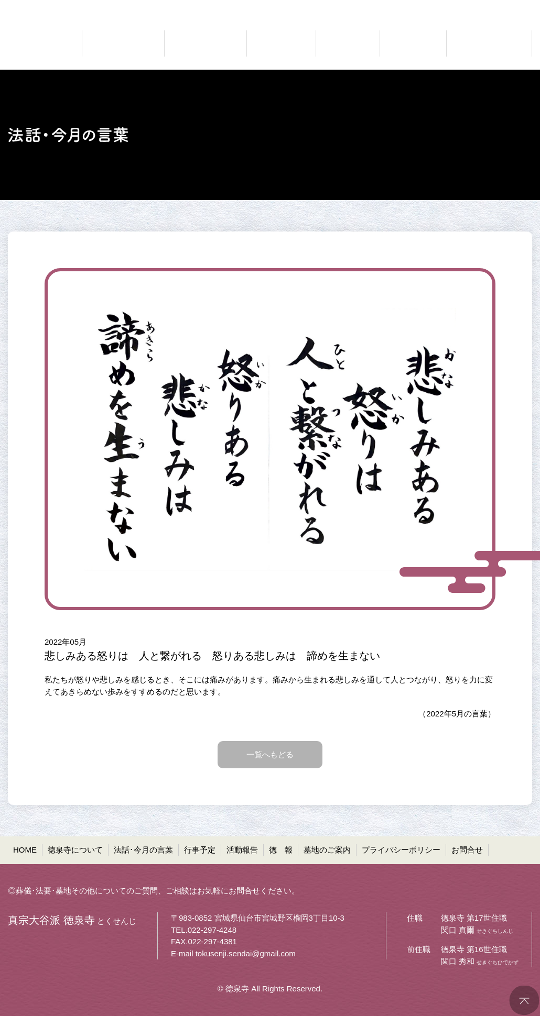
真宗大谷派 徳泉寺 (39, 43)
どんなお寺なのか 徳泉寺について (123, 43)
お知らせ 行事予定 (281, 43)
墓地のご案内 (327, 849)
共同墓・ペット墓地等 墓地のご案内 (487, 43)
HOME (25, 849)
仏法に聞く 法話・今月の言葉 (205, 43)
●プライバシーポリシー (443, 8)
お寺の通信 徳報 (413, 43)
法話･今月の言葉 (143, 849)
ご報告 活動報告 (348, 43)
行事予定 (199, 849)
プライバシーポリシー (401, 849)
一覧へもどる (270, 754)
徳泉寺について (75, 849)
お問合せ (467, 849)
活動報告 (242, 849)
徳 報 (281, 849)
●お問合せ (514, 8)
